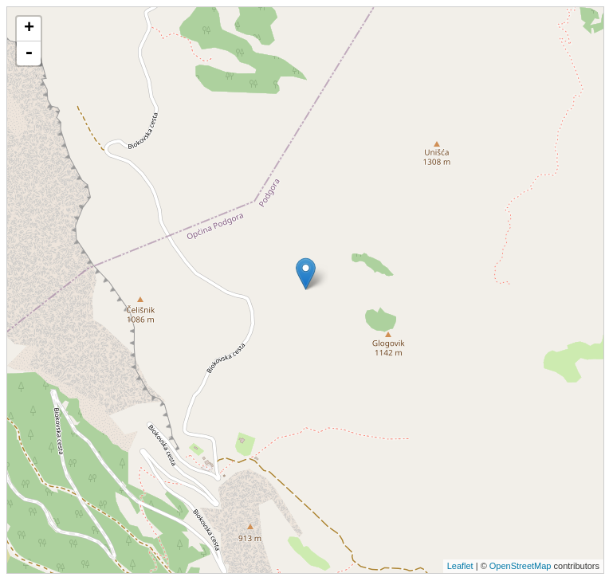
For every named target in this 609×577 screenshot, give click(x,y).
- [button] (28, 53)
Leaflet (460, 566)
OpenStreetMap (520, 566)
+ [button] (29, 29)
